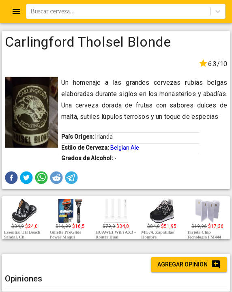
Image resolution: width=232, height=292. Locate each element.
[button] (11, 177)
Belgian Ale (124, 147)
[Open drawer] (16, 11)
